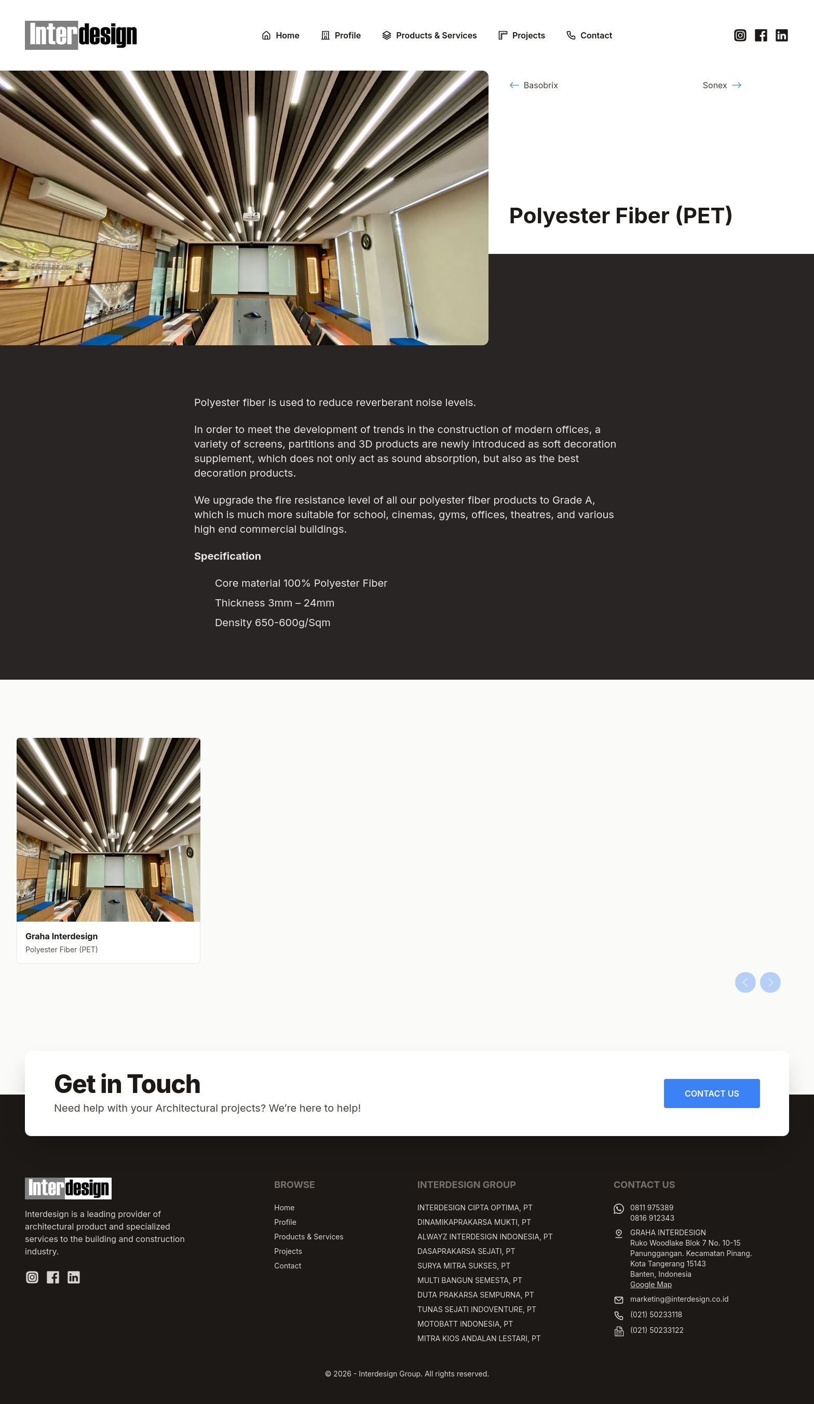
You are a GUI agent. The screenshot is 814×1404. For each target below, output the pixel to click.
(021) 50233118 (656, 1314)
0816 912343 (652, 1217)
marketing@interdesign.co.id (679, 1298)
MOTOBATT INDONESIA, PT (465, 1323)
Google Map (651, 1284)
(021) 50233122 (657, 1330)
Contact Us (712, 1093)
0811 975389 (651, 1207)
